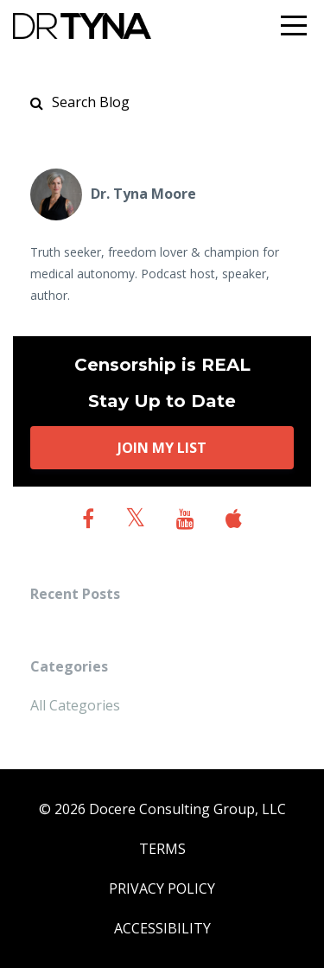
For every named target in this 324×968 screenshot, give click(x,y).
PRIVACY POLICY (162, 888)
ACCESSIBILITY (162, 928)
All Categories (75, 705)
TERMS (162, 848)
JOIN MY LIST (162, 447)
